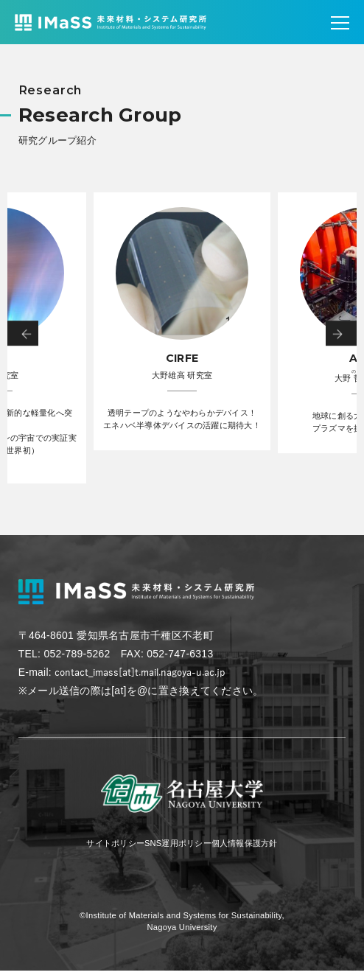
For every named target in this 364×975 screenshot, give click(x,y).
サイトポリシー (97, 847)
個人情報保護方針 (261, 847)
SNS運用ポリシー (176, 847)
